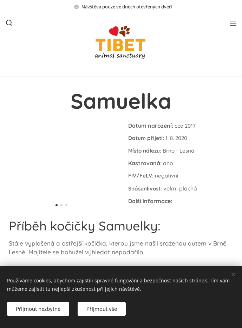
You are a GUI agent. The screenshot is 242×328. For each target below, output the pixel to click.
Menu (233, 23)
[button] (9, 23)
